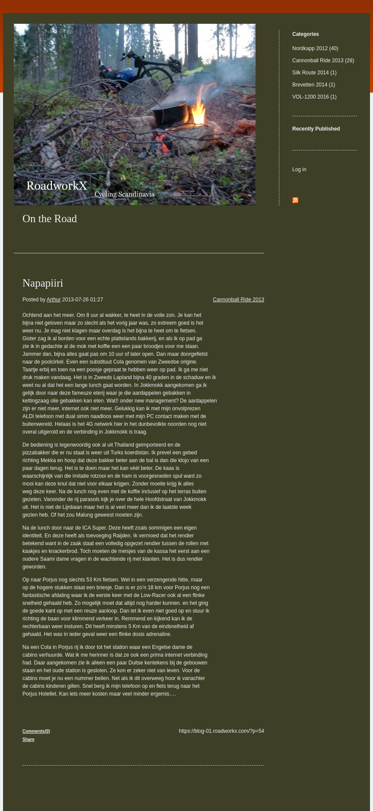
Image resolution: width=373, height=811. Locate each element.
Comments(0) (36, 731)
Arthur (54, 300)
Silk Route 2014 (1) (314, 73)
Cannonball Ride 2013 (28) (323, 60)
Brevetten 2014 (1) (313, 85)
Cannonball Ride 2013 (238, 300)
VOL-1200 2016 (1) (314, 97)
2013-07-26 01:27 (82, 300)
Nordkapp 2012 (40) (315, 48)
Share (28, 739)
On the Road (49, 218)
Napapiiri (42, 283)
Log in (299, 169)
